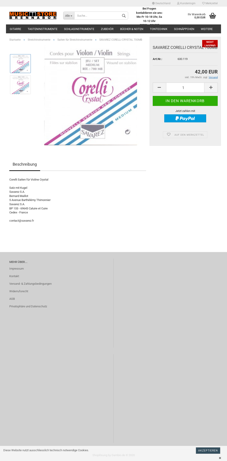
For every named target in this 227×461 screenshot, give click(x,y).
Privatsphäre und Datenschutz (28, 306)
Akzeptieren (208, 450)
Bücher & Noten (131, 29)
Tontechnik (158, 29)
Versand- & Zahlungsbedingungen (30, 283)
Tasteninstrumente (42, 29)
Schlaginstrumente (79, 29)
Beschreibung (25, 164)
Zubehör (107, 29)
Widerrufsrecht (18, 291)
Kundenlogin (186, 3)
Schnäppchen (184, 29)
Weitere (207, 29)
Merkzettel (210, 3)
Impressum (16, 268)
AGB (12, 298)
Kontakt (14, 276)
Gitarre (15, 29)
